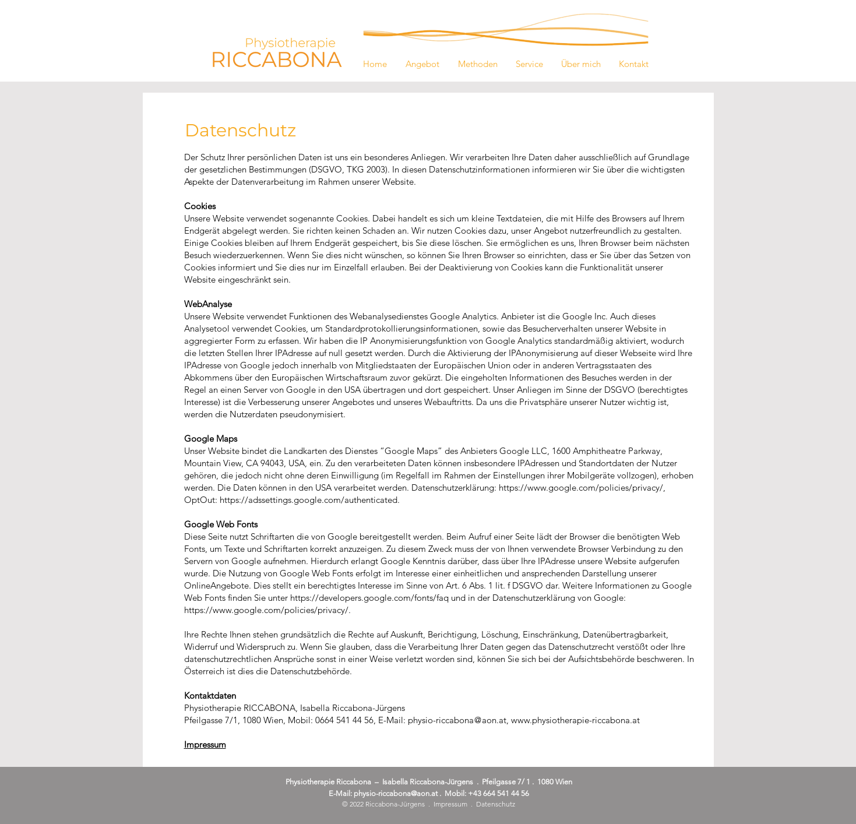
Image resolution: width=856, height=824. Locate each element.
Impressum (450, 804)
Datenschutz (495, 804)
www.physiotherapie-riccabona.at (575, 720)
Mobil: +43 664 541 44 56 (487, 793)
